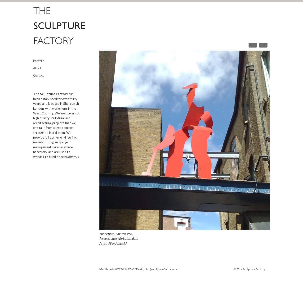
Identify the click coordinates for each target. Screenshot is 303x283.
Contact (38, 75)
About (37, 68)
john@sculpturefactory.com (161, 269)
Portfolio (38, 61)
